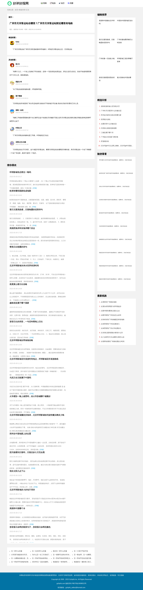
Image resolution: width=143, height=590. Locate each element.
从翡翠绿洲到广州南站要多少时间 (112, 341)
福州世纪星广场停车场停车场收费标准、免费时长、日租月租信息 (116, 173)
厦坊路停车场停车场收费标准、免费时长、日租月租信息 (113, 213)
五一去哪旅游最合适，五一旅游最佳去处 (25, 558)
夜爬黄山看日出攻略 (18, 284)
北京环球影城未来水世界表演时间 (24, 266)
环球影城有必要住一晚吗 (20, 172)
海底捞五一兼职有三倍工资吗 (84, 562)
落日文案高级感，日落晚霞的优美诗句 (26, 209)
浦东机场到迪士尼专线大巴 (110, 106)
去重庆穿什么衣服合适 (109, 124)
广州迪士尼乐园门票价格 (109, 137)
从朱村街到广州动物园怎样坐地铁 (112, 319)
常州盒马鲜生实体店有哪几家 (111, 115)
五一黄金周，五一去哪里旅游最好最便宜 (88, 554)
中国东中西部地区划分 (125, 20)
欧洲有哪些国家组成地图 (20, 191)
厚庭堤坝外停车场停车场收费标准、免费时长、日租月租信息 (115, 252)
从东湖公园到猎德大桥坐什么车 (112, 332)
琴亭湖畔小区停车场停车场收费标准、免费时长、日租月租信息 (115, 160)
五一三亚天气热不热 (81, 551)
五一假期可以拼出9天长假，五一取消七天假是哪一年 (71, 554)
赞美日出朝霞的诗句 (18, 247)
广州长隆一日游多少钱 (107, 58)
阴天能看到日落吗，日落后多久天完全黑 (27, 452)
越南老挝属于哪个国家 (19, 303)
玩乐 (54, 3)
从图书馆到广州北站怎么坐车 (111, 315)
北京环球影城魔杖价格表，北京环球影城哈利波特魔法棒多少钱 (37, 415)
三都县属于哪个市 (107, 132)
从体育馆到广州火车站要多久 (111, 328)
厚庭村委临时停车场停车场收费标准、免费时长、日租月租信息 (115, 266)
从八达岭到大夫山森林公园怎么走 (112, 337)
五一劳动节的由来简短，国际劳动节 (44, 558)
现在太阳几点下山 (17, 471)
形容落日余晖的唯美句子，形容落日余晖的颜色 (30, 527)
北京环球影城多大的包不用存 (22, 490)
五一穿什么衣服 (16, 551)
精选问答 (22, 10)
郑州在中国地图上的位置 (20, 434)
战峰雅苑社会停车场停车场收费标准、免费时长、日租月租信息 (115, 239)
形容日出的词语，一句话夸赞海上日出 (26, 322)
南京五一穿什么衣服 (60, 551)
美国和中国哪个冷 (17, 508)
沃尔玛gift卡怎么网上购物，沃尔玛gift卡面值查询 (117, 146)
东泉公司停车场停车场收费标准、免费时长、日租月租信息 (114, 186)
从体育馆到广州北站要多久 (110, 324)
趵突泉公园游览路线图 (109, 128)
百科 (45, 3)
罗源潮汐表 (105, 141)
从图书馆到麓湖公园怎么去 (110, 311)
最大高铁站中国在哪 (124, 77)
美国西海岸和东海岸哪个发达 (22, 228)
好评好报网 (21, 3)
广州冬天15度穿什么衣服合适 (111, 110)
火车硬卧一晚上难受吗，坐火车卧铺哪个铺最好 (30, 396)
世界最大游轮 (105, 119)
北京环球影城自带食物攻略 (21, 340)
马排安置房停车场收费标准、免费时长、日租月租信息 (113, 226)
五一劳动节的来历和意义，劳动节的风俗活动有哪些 (71, 558)
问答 (71, 3)
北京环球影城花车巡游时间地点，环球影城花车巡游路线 (34, 359)
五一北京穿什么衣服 (39, 551)
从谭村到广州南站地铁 (109, 302)
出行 (62, 3)
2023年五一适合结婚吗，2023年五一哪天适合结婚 (49, 562)
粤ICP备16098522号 (79, 583)
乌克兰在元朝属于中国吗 (20, 378)
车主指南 (121, 575)
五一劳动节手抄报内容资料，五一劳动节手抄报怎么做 (30, 562)
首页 (16, 10)
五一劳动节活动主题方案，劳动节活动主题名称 (90, 558)
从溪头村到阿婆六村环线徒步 (111, 306)
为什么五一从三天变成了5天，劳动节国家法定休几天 (50, 554)
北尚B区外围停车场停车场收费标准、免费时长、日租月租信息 (115, 199)
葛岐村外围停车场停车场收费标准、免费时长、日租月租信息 (115, 279)
